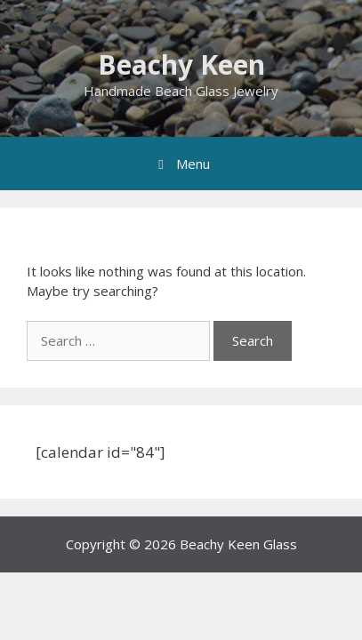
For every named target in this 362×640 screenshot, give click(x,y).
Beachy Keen (181, 64)
